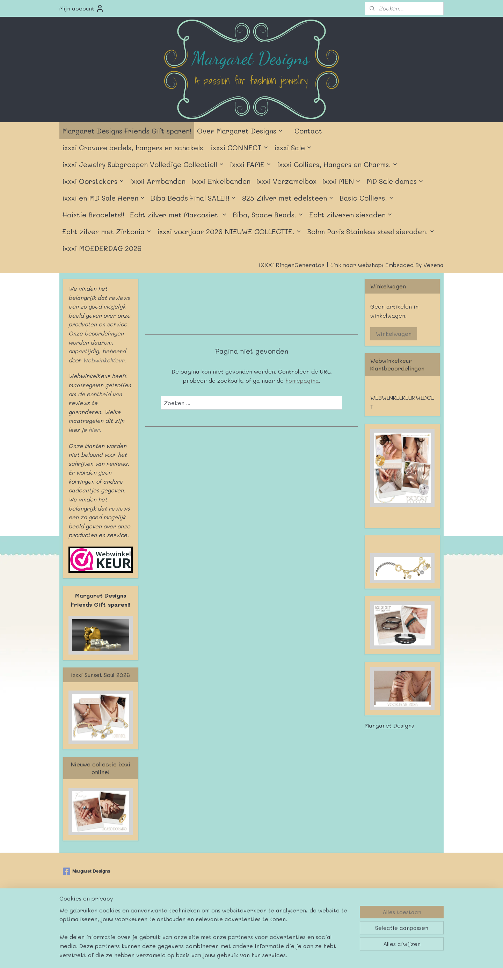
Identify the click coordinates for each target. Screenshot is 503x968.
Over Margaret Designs (240, 130)
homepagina (302, 380)
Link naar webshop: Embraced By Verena (387, 264)
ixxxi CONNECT (240, 147)
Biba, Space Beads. (268, 214)
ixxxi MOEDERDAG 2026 (101, 248)
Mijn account (81, 8)
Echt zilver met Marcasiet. (178, 214)
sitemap (229, 911)
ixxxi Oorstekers (93, 181)
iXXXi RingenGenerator (292, 264)
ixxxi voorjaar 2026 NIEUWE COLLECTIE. (229, 231)
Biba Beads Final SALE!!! (193, 197)
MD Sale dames (395, 181)
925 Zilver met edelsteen (288, 197)
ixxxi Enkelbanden (220, 181)
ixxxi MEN (341, 181)
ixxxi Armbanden (157, 181)
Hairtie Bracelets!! (93, 214)
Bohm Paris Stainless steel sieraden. (371, 231)
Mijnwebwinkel (335, 911)
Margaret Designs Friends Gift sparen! (126, 130)
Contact (308, 130)
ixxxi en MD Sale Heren (103, 197)
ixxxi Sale (293, 147)
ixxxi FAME (250, 164)
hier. (94, 429)
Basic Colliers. (367, 197)
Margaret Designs (389, 725)
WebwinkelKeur (103, 360)
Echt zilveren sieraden (351, 214)
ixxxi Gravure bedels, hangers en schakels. (133, 147)
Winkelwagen (393, 333)
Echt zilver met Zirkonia (107, 231)
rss (244, 911)
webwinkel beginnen (271, 911)
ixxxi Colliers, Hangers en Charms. (337, 164)
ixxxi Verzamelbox (286, 181)
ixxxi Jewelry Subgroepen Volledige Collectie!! (143, 164)
